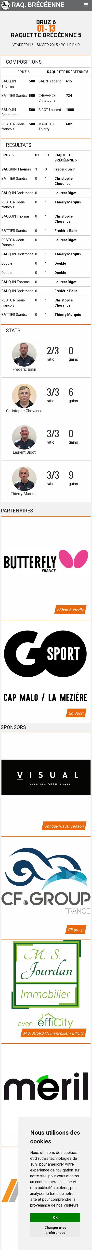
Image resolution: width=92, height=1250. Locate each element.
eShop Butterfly (70, 610)
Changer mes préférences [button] (55, 1230)
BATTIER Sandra (14, 96)
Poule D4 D (70, 45)
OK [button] (55, 1218)
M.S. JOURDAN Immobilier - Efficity (53, 1033)
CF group (75, 929)
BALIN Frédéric (50, 81)
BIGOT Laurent (50, 110)
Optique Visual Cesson (64, 826)
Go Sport (76, 713)
